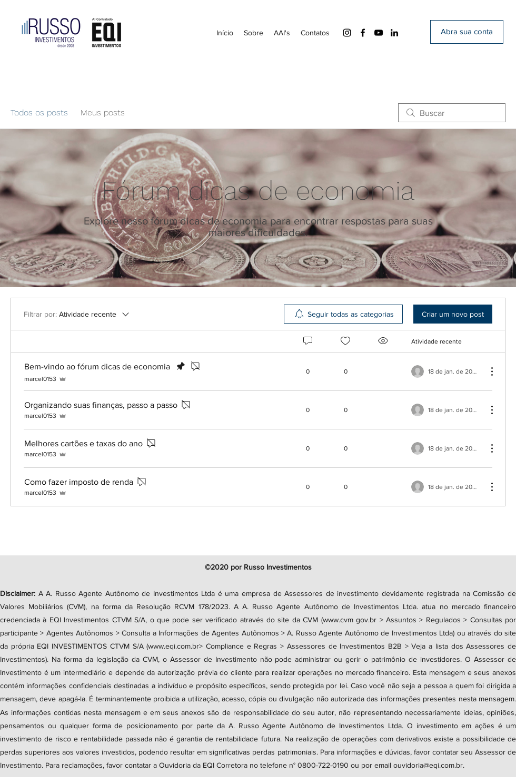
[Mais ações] (486, 371)
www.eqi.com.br (173, 646)
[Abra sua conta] (466, 32)
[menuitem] (343, 314)
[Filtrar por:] (77, 314)
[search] (451, 112)
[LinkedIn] (394, 32)
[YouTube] (378, 32)
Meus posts (103, 112)
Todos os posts (39, 112)
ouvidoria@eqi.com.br (428, 765)
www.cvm (338, 619)
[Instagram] (347, 32)
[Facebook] (363, 32)
